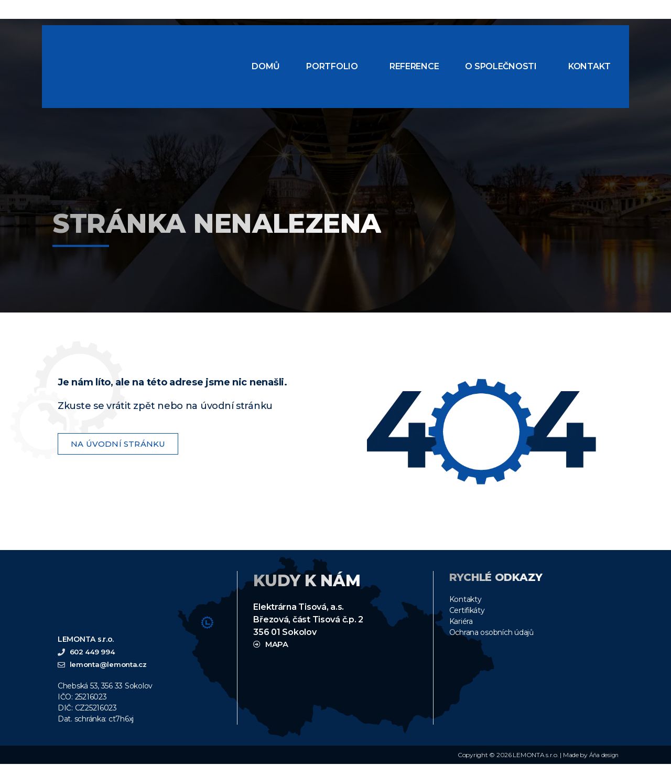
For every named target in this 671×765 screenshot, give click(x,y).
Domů (266, 66)
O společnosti (501, 66)
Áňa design (603, 756)
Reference (414, 66)
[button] (334, 67)
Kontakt (589, 66)
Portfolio (332, 66)
